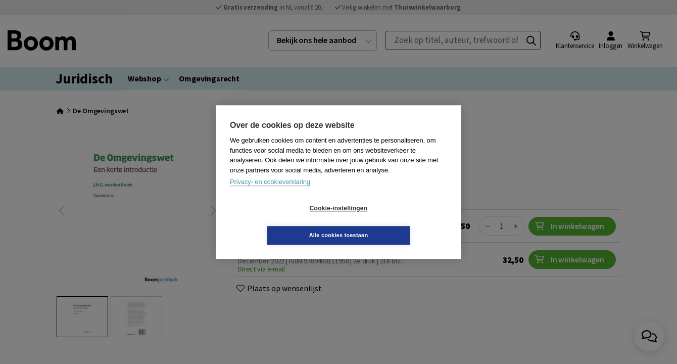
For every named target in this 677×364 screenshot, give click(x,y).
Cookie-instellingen (278, 221)
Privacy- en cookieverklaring (270, 195)
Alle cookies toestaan (398, 221)
